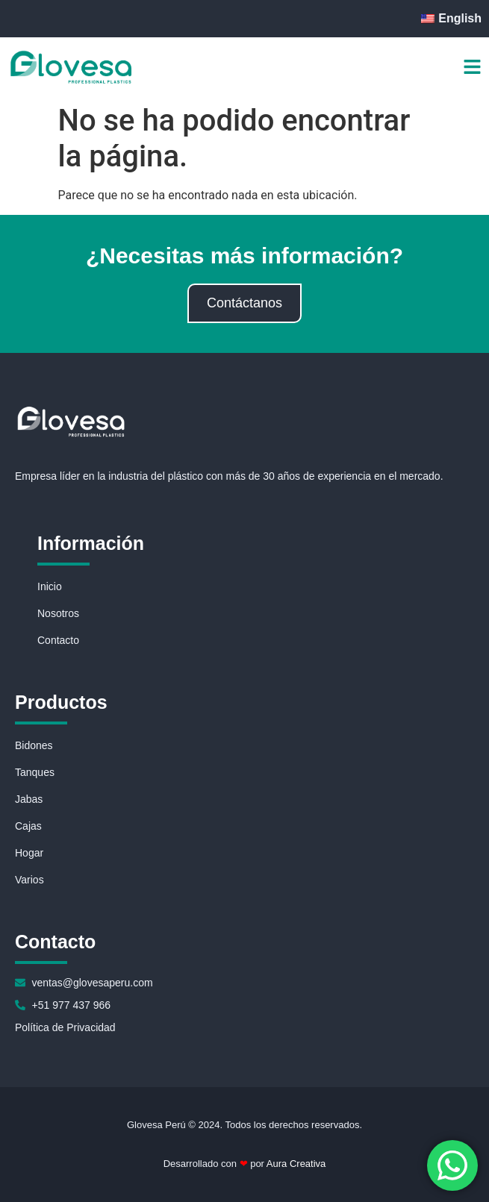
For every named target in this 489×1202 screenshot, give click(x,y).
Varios (29, 880)
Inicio (49, 586)
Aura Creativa (295, 1163)
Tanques (34, 772)
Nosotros (58, 613)
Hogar (29, 853)
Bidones (34, 745)
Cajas (28, 826)
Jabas (29, 799)
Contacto (58, 640)
